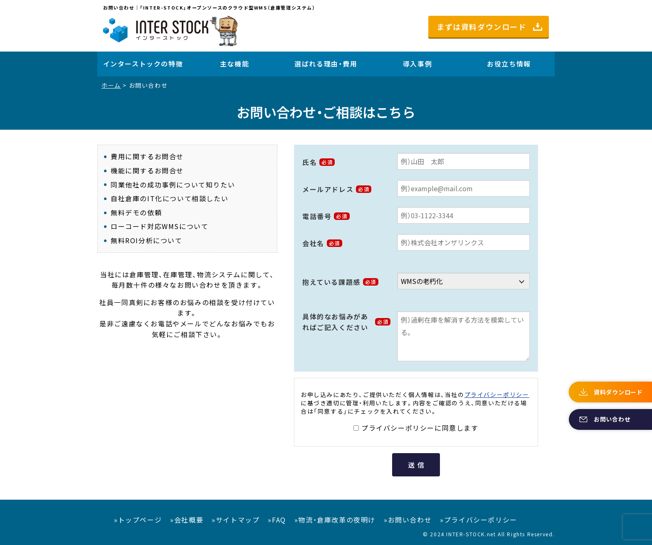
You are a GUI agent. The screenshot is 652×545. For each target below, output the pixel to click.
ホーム (111, 85)
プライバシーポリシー (496, 394)
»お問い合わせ (408, 520)
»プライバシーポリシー (478, 520)
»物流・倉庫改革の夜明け (334, 520)
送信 (417, 465)
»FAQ (277, 520)
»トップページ (138, 520)
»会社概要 (186, 520)
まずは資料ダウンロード (481, 26)
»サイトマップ (235, 520)
